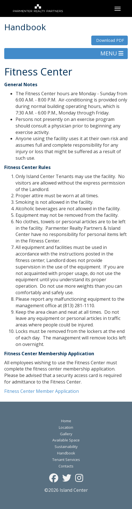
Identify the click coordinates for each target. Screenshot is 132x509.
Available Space (66, 440)
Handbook (66, 453)
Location (66, 427)
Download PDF (109, 40)
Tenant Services (66, 459)
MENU (112, 53)
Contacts (66, 466)
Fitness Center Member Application (41, 391)
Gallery (66, 433)
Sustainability (66, 446)
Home (66, 420)
